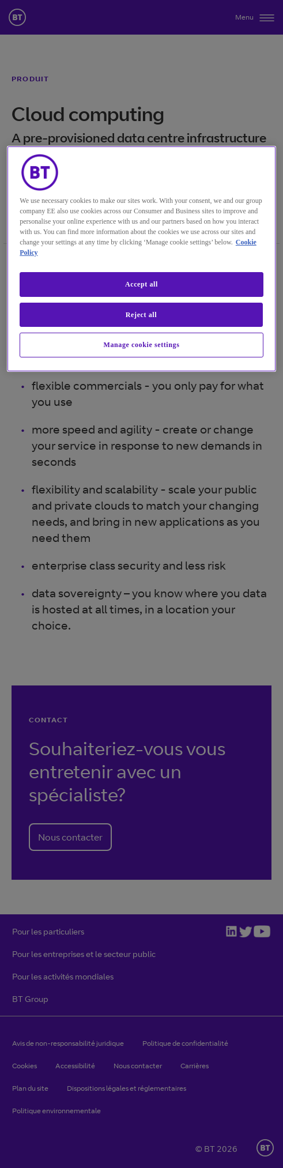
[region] (141, 259)
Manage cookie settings (142, 345)
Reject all (141, 315)
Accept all (141, 284)
